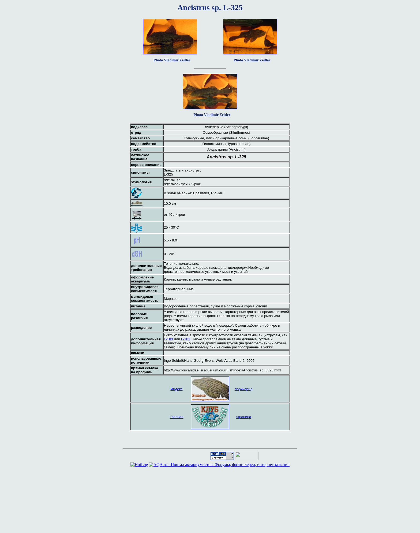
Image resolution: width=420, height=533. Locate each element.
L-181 (185, 339)
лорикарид (243, 389)
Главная (176, 417)
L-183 (168, 339)
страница (243, 417)
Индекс (177, 389)
